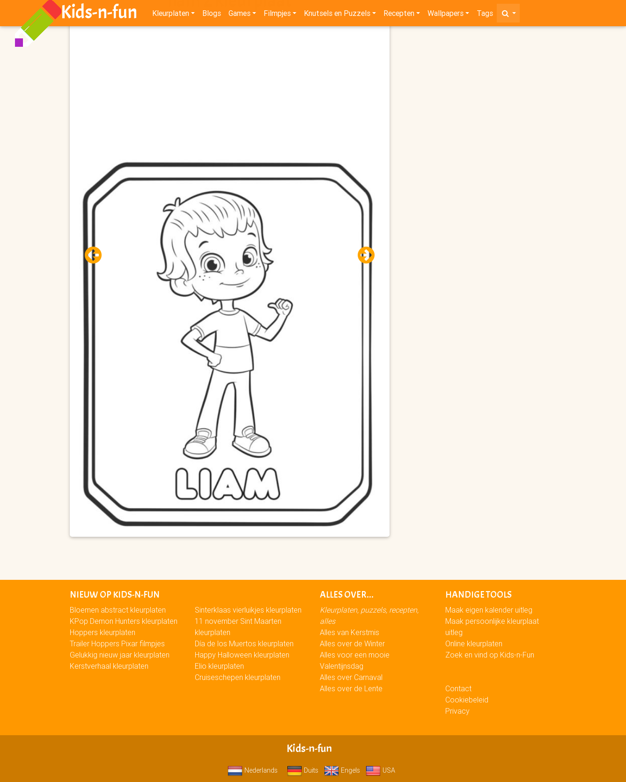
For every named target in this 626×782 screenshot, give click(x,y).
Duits (302, 770)
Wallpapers (445, 15)
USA (380, 770)
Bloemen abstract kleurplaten (118, 609)
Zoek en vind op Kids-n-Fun (489, 654)
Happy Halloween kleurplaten (242, 654)
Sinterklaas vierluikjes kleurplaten (248, 609)
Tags (485, 15)
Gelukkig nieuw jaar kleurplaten (119, 654)
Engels (342, 770)
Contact (458, 688)
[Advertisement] (229, 94)
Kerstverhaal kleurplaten (109, 666)
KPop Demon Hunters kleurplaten (123, 621)
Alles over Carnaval (351, 677)
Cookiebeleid (466, 699)
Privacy (457, 711)
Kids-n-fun (99, 14)
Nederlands (253, 770)
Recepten (398, 15)
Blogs (211, 15)
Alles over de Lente (351, 688)
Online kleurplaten (473, 643)
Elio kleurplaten (219, 666)
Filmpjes (277, 15)
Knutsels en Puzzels (337, 15)
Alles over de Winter (352, 643)
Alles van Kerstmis (349, 632)
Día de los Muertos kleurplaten (244, 643)
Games (239, 15)
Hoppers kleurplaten (102, 632)
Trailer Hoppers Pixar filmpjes (117, 643)
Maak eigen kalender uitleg (488, 609)
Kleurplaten (170, 15)
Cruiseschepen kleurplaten (237, 677)
